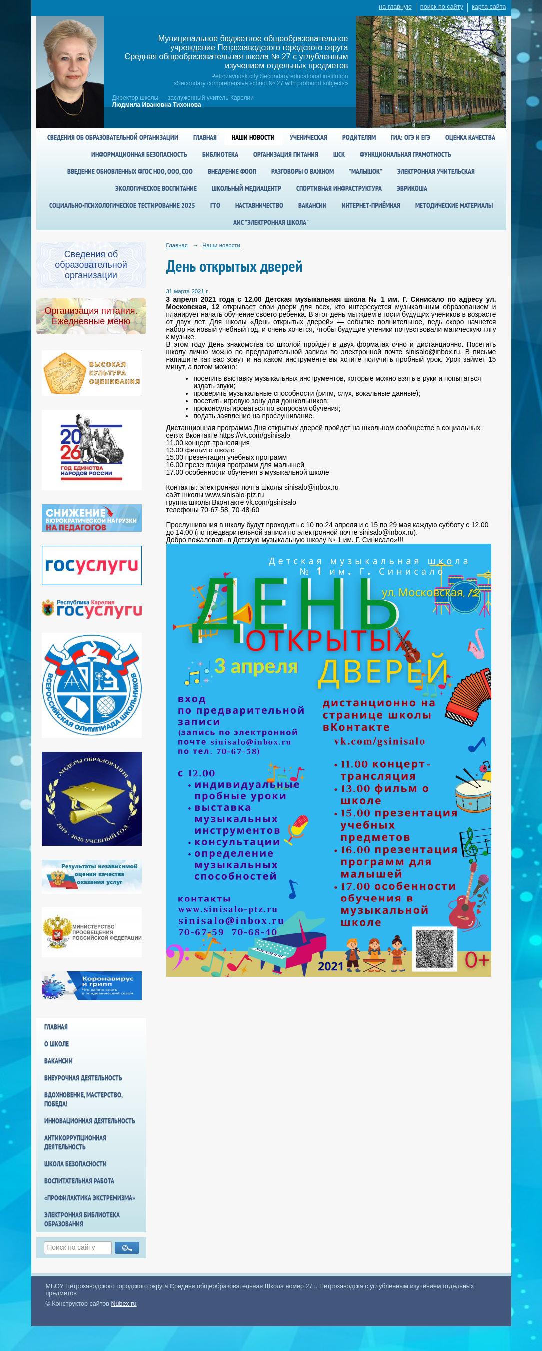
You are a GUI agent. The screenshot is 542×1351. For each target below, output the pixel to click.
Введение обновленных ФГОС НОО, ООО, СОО (130, 171)
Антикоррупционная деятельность (75, 1142)
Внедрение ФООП (232, 171)
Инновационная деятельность (89, 1120)
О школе (56, 1043)
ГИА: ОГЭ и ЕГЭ (410, 137)
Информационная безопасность (139, 154)
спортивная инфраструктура (339, 188)
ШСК (339, 154)
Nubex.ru (124, 1303)
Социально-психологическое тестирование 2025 (122, 205)
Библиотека (220, 154)
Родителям (359, 137)
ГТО (215, 205)
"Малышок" (365, 171)
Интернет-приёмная (371, 205)
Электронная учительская (436, 171)
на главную (395, 6)
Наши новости (253, 137)
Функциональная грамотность (405, 154)
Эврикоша (412, 188)
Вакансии (312, 205)
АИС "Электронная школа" (271, 222)
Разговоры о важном (302, 171)
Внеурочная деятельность (83, 1077)
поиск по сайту (441, 6)
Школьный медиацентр (246, 188)
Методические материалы (454, 205)
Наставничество (259, 205)
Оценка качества (470, 137)
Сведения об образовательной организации (112, 137)
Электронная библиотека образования (82, 1219)
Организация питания (285, 154)
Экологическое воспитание (156, 188)
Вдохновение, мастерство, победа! (83, 1099)
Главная (205, 137)
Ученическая (308, 137)
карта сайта (489, 6)
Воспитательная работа (79, 1180)
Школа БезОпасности (75, 1163)
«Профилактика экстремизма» (89, 1197)
